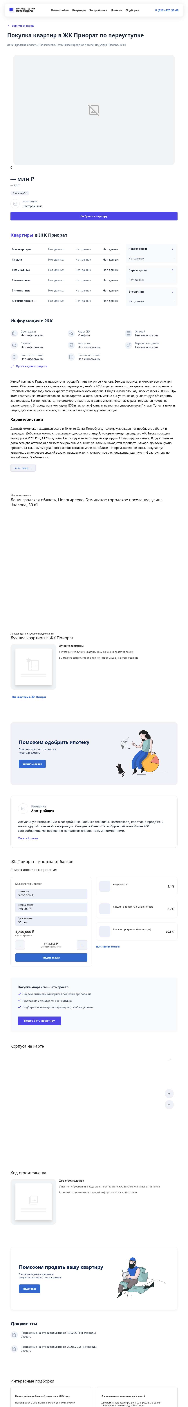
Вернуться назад (20, 25)
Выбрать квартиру (94, 216)
